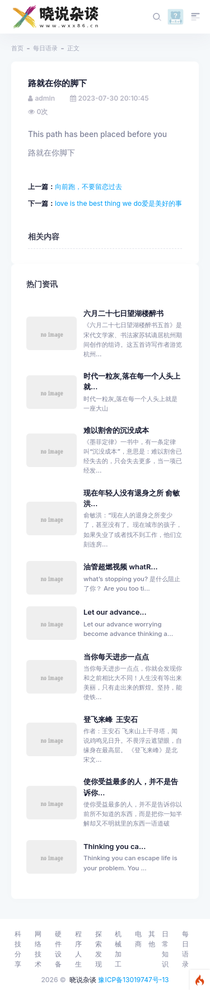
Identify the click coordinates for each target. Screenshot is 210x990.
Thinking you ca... (114, 846)
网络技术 (38, 949)
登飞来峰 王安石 (110, 719)
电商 (138, 939)
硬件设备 (58, 949)
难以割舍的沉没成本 (116, 430)
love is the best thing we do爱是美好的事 (118, 203)
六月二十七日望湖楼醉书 (123, 313)
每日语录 (45, 48)
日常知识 (165, 949)
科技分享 (18, 949)
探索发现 (98, 949)
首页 (17, 48)
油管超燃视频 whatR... (120, 567)
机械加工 (118, 949)
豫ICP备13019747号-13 (133, 979)
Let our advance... (115, 612)
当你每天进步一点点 (116, 657)
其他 (151, 939)
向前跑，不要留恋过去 (88, 186)
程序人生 (78, 949)
